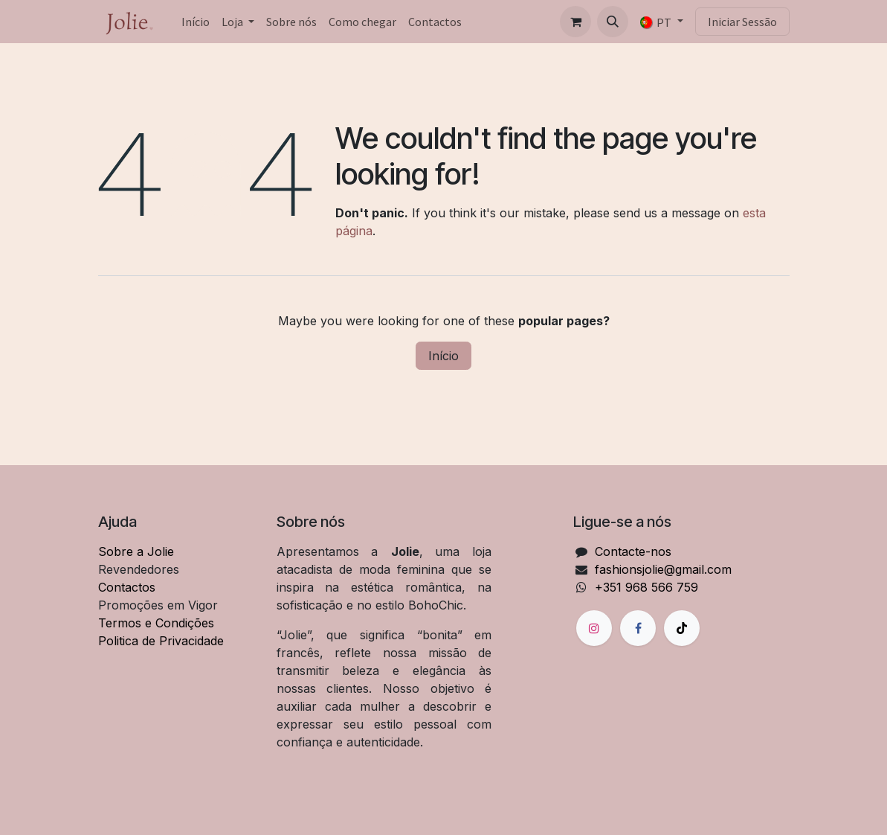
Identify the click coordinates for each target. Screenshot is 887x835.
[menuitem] (195, 21)
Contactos (126, 587)
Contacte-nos (633, 551)
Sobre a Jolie (136, 551)
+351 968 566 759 (646, 587)
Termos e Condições (156, 622)
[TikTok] (682, 628)
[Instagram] (594, 628)
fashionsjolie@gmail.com (663, 569)
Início (443, 355)
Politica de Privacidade (161, 640)
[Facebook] (638, 628)
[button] (612, 21)
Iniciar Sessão (742, 21)
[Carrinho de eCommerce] (575, 21)
